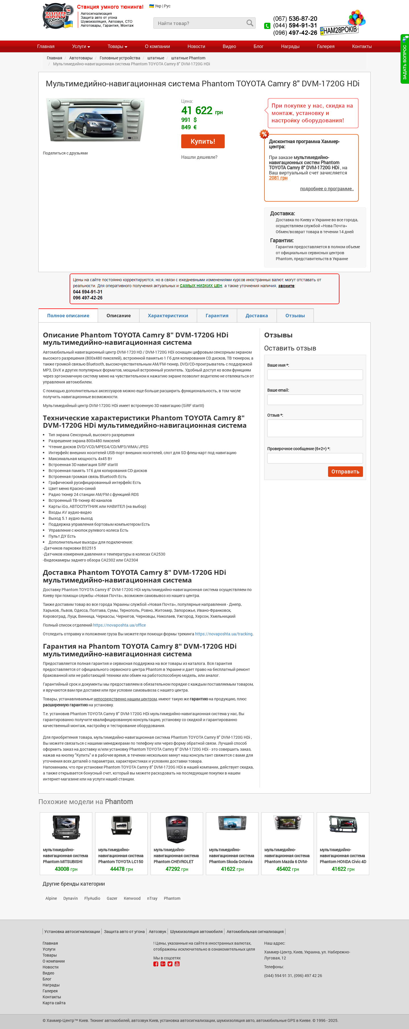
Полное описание (68, 315)
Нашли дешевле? (199, 157)
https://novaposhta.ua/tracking (224, 633)
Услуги (81, 46)
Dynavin (70, 898)
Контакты (362, 46)
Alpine (51, 898)
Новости (196, 46)
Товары (117, 46)
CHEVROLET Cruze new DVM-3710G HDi (176, 861)
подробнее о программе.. (327, 188)
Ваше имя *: (278, 365)
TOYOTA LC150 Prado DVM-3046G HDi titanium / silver (120, 861)
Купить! (203, 141)
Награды (290, 46)
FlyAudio (92, 898)
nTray (152, 898)
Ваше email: (278, 390)
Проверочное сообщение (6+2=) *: (298, 448)
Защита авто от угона (124, 931)
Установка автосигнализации (72, 931)
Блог (259, 46)
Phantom (172, 898)
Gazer (112, 898)
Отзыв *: (275, 415)
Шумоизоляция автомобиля (196, 931)
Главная (46, 46)
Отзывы (295, 315)
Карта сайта (54, 1002)
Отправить (345, 471)
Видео (229, 46)
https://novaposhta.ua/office (119, 625)
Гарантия (217, 315)
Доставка (257, 315)
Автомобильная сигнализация (255, 931)
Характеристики (168, 315)
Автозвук (157, 931)
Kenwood (132, 898)
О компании (157, 46)
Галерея (326, 46)
